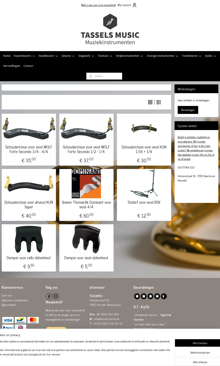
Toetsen (105, 56)
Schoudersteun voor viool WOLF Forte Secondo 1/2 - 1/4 (86, 149)
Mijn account (127, 5)
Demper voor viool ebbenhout (86, 257)
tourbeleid (10, 304)
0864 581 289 (110, 314)
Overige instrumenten (163, 56)
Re (3, 304)
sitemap (99, 358)
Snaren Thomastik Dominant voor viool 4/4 (86, 204)
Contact (28, 66)
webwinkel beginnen (117, 358)
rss (105, 358)
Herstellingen (11, 66)
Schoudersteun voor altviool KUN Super (28, 204)
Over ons (7, 295)
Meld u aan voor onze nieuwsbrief (98, 5)
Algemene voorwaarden (15, 300)
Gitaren (68, 56)
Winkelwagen (188, 110)
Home (7, 56)
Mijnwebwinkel (145, 358)
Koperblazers (24, 56)
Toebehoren (192, 56)
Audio (210, 56)
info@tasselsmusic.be (106, 318)
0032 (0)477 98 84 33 (108, 323)
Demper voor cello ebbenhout (29, 257)
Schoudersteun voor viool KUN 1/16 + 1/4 (144, 149)
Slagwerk (86, 56)
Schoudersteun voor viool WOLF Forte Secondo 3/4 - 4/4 (28, 149)
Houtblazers (48, 56)
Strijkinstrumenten (129, 56)
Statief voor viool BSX (144, 202)
